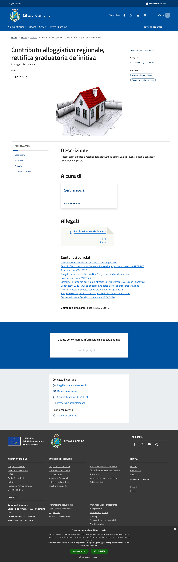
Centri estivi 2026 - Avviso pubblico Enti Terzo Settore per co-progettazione (100, 286)
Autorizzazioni (96, 481)
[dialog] (89, 544)
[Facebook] (120, 15)
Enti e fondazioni (16, 478)
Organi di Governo (16, 466)
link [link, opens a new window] (96, 545)
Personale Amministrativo (20, 485)
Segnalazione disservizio (60, 508)
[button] (89, 557)
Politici (11, 482)
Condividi (137, 50)
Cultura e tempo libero (59, 470)
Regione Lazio (14, 3)
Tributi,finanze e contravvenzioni (105, 470)
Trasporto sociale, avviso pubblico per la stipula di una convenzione (95, 293)
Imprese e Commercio (59, 478)
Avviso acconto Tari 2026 (74, 270)
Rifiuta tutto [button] (99, 551)
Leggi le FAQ (54, 512)
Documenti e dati (16, 489)
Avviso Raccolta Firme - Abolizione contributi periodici (89, 262)
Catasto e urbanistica (59, 482)
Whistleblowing (97, 524)
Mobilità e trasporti (58, 485)
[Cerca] (166, 15)
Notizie (33, 37)
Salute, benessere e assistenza (104, 478)
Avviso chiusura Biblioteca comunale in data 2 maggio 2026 (92, 289)
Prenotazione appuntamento (62, 504)
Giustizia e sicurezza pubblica (103, 466)
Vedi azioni (151, 50)
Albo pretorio (96, 508)
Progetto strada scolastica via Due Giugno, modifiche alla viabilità (95, 274)
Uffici (10, 474)
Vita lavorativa (55, 474)
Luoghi (133, 487)
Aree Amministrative (18, 470)
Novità (24, 37)
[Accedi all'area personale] (156, 3)
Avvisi (133, 474)
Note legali (95, 516)
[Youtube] (134, 15)
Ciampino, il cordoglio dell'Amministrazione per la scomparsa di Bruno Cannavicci (103, 282)
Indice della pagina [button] (22, 146)
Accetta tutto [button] (79, 551)
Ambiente (94, 474)
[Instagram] (141, 15)
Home (14, 37)
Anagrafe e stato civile (59, 466)
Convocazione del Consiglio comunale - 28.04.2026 (88, 297)
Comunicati (135, 470)
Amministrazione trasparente (103, 504)
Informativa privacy (99, 512)
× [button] (175, 529)
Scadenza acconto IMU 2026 (76, 278)
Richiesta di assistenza (59, 516)
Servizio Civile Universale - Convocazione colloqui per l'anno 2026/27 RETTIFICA (102, 266)
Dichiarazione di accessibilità (103, 520)
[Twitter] (127, 15)
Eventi (133, 491)
